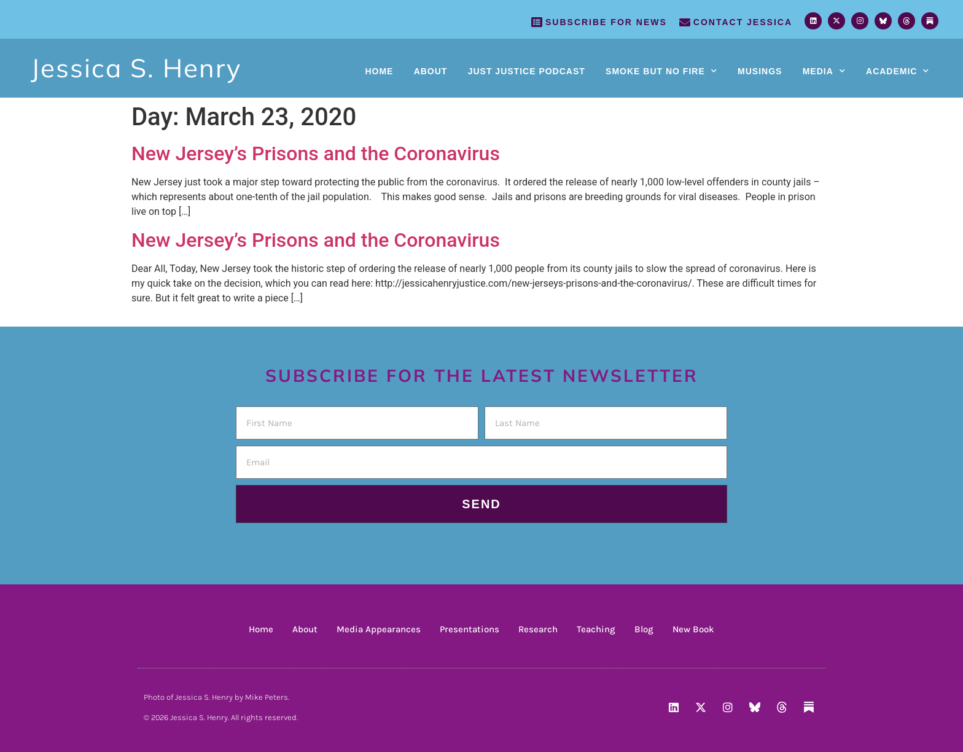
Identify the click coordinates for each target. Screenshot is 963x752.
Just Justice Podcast (526, 71)
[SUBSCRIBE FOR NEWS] (536, 22)
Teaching (596, 629)
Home (379, 71)
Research (538, 629)
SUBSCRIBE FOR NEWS (606, 22)
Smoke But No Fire (661, 71)
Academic (897, 71)
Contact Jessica (742, 22)
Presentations (469, 629)
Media (824, 71)
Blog (643, 629)
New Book (693, 629)
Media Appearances (379, 629)
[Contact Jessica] (684, 22)
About (431, 71)
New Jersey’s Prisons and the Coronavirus (315, 153)
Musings (760, 71)
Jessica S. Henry (136, 68)
